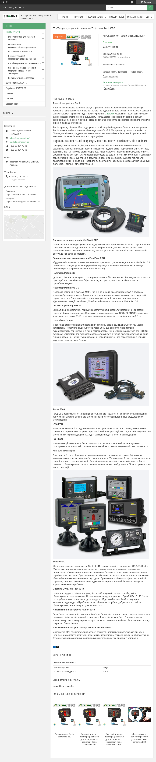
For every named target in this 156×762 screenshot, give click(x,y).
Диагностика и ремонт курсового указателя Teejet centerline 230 (139, 738)
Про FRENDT (79, 17)
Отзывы (9, 98)
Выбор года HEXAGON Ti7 (16, 83)
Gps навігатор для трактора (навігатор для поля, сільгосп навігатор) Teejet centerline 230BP (114, 739)
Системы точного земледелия (21, 78)
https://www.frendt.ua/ (19, 138)
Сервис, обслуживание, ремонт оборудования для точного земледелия (22, 71)
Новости (9, 93)
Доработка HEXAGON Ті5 (16, 88)
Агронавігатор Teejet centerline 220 (64, 735)
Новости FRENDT (116, 17)
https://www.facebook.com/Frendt (21, 194)
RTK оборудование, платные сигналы (24, 63)
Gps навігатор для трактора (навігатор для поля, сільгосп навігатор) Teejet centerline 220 (89, 739)
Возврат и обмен (13, 104)
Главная (64, 17)
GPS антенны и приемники (20, 51)
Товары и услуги (95, 17)
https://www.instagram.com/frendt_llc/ (23, 201)
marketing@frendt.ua (19, 142)
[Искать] (150, 7)
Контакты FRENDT (135, 17)
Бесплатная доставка (114, 64)
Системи (109, 113)
